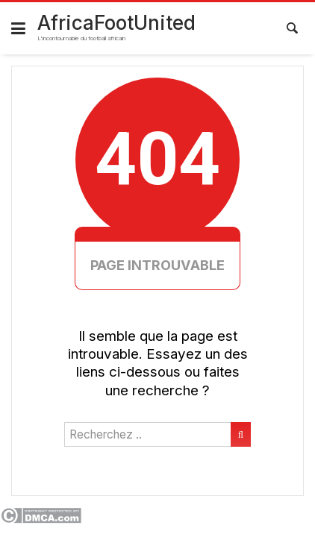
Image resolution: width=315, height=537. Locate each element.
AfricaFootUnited (116, 22)
